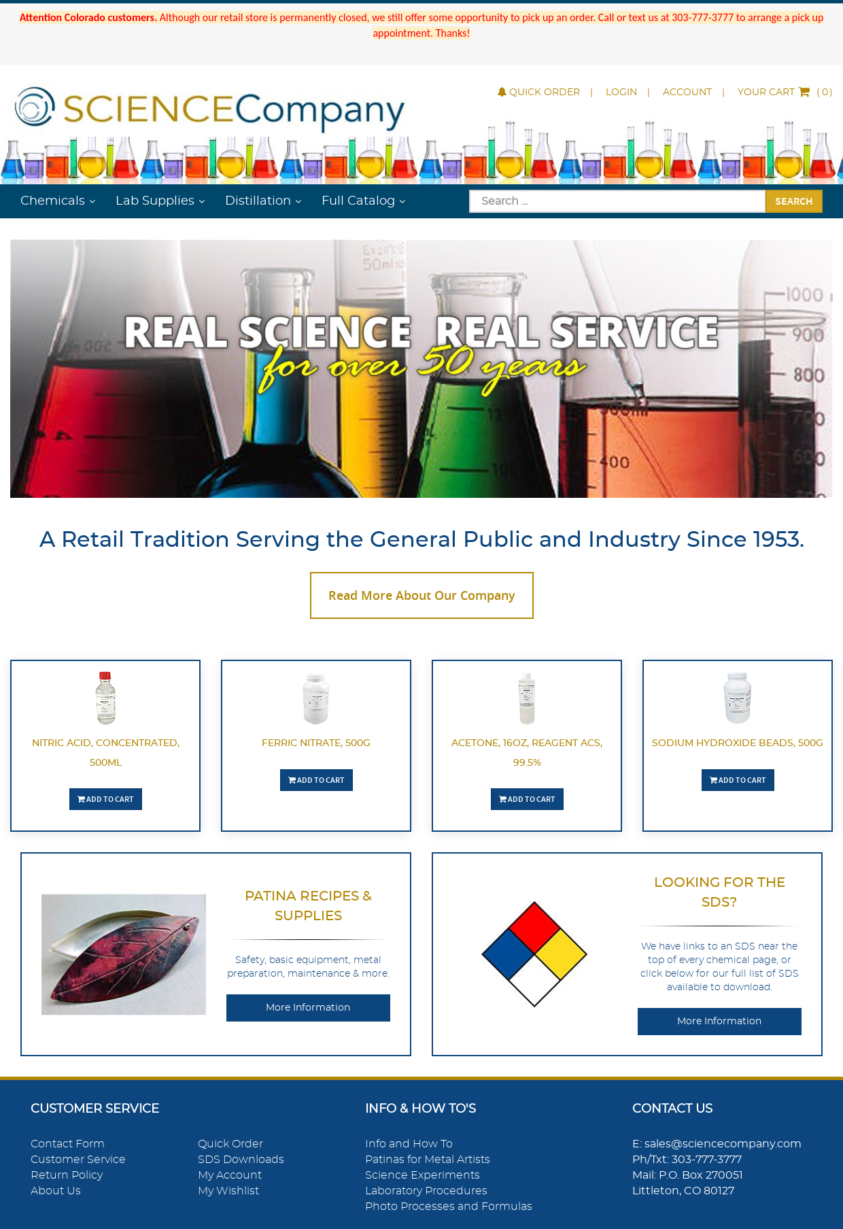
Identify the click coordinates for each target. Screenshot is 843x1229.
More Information (308, 1008)
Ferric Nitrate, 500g (316, 743)
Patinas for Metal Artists (427, 1159)
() (785, 92)
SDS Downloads (241, 1159)
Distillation (258, 201)
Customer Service (78, 1159)
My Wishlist (228, 1190)
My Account (230, 1175)
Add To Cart (106, 799)
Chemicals (52, 201)
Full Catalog (358, 201)
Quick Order (539, 92)
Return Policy (67, 1175)
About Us (56, 1190)
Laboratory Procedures (426, 1190)
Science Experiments (422, 1175)
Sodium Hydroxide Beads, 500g (737, 743)
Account (687, 92)
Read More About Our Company (421, 595)
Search (794, 200)
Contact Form (68, 1144)
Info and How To (409, 1144)
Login (621, 92)
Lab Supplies (155, 201)
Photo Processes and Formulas (448, 1206)
